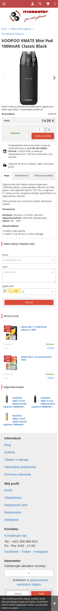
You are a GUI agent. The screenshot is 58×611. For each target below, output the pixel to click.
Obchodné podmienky (20, 467)
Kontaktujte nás (15, 535)
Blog (7, 445)
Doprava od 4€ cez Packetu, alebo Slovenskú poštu (31, 165)
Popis (6, 175)
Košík (8, 490)
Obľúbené (11, 519)
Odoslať (29, 302)
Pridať (41, 594)
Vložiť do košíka (43, 135)
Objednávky (12, 497)
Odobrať (18, 594)
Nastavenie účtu (16, 505)
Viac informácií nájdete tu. (32, 607)
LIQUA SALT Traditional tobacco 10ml (34, 328)
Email (5, 254)
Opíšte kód (8, 286)
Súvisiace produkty (43, 175)
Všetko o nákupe (16, 459)
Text (5, 266)
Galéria (9, 452)
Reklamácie (12, 512)
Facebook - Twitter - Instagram (26, 551)
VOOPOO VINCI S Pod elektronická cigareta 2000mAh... (15, 402)
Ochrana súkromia (17, 474)
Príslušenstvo (22, 175)
